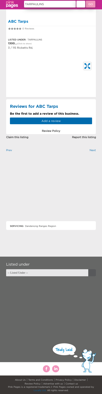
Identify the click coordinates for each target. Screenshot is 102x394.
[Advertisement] (51, 189)
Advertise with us (53, 383)
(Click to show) (24, 44)
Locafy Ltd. (40, 390)
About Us (20, 380)
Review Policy (32, 383)
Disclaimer (80, 380)
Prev (9, 150)
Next (93, 150)
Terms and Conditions (40, 380)
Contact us (72, 383)
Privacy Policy (64, 380)
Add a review (51, 120)
